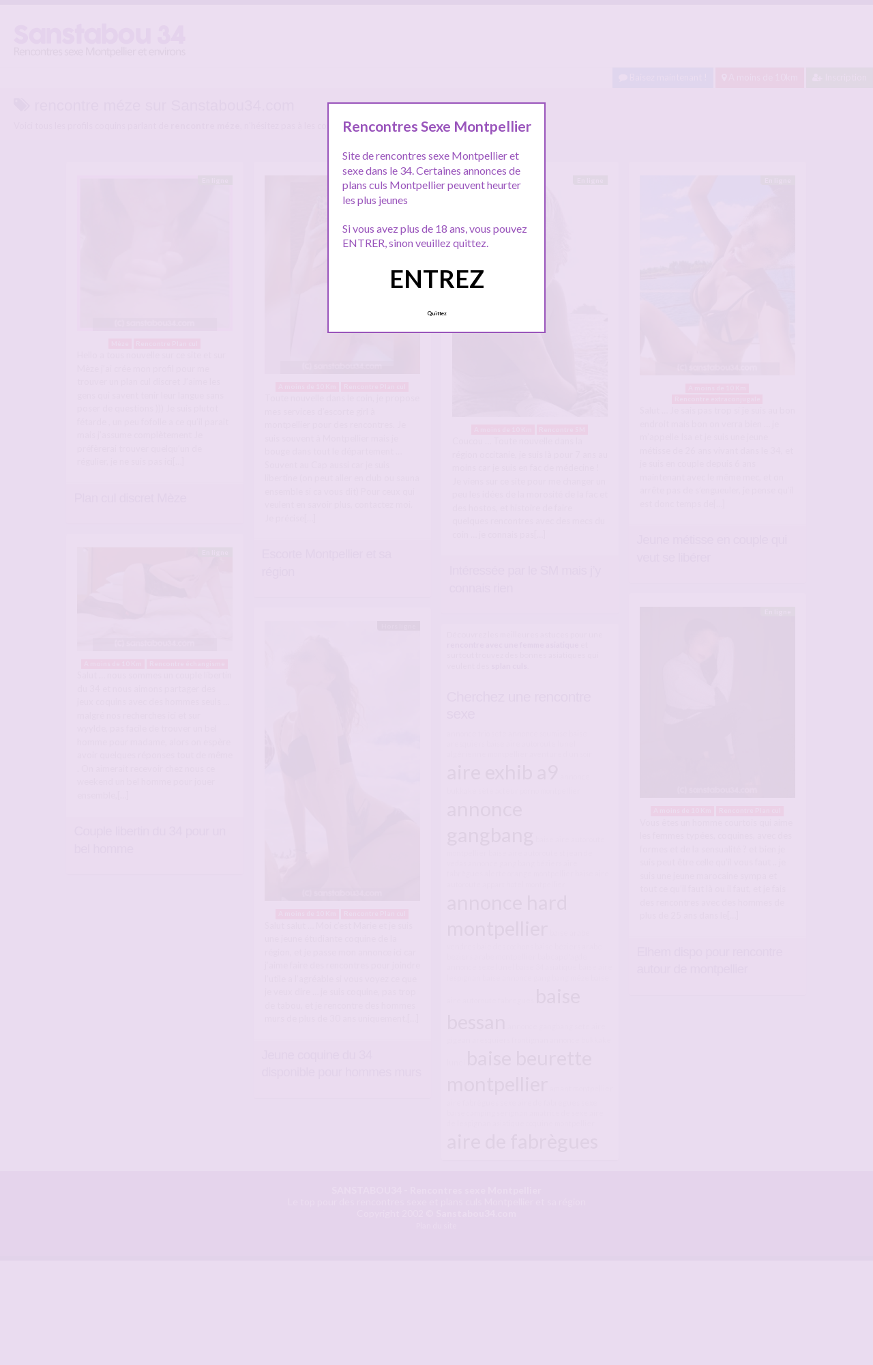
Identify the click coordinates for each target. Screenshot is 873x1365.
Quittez (437, 313)
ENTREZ (436, 278)
